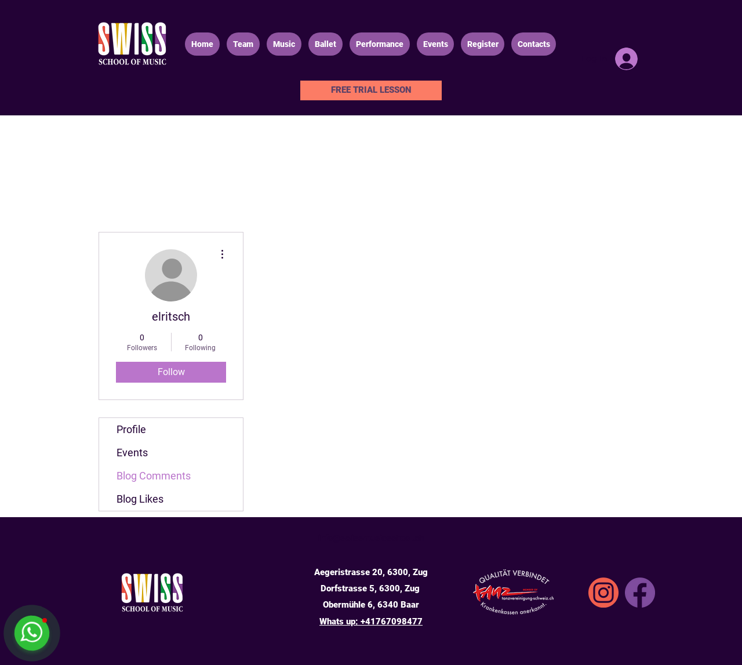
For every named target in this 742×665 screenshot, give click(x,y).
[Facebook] (640, 592)
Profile (131, 429)
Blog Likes (140, 499)
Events (132, 452)
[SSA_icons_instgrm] (603, 592)
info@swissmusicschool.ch (371, 538)
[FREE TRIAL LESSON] (371, 90)
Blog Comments (154, 476)
